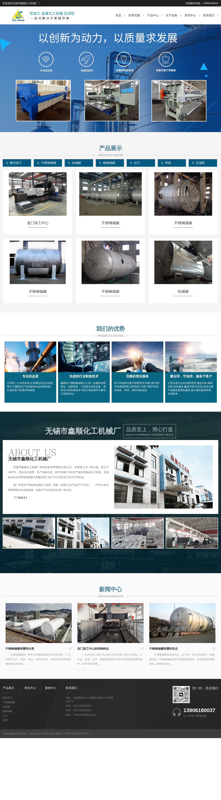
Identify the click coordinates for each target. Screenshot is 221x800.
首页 (118, 15)
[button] (107, 129)
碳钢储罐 (8, 774)
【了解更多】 (20, 561)
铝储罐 (6, 770)
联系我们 (209, 15)
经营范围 (134, 15)
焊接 (5, 783)
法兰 (5, 779)
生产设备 (171, 15)
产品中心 (153, 15)
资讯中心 (190, 15)
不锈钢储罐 (9, 765)
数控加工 (8, 761)
